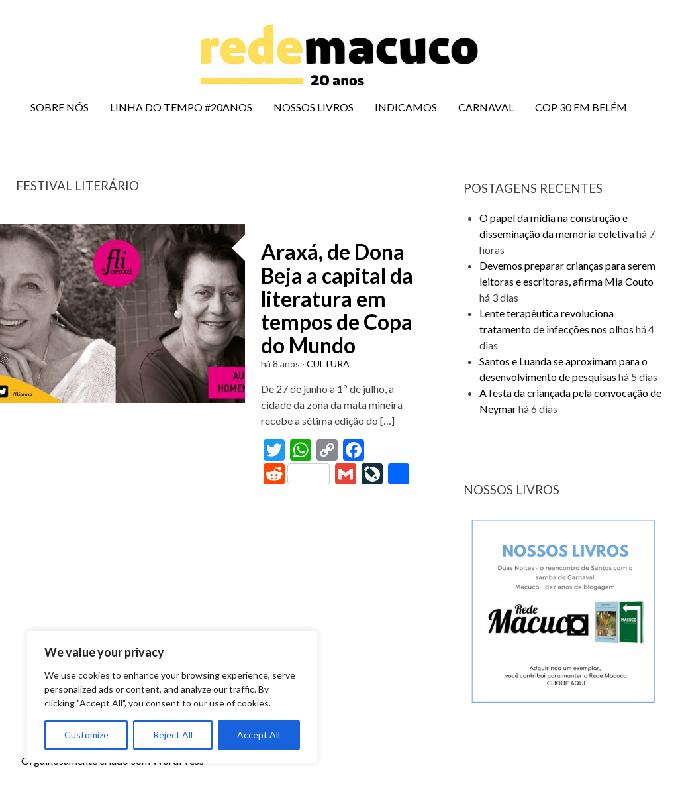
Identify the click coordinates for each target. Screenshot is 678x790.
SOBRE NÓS (59, 107)
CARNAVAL (486, 107)
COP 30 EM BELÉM (581, 107)
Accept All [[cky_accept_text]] (258, 734)
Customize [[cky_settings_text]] (86, 734)
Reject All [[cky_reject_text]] (173, 734)
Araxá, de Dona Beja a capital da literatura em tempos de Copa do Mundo (337, 298)
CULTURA (328, 363)
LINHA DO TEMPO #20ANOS (181, 107)
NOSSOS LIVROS (313, 107)
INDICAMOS (406, 107)
